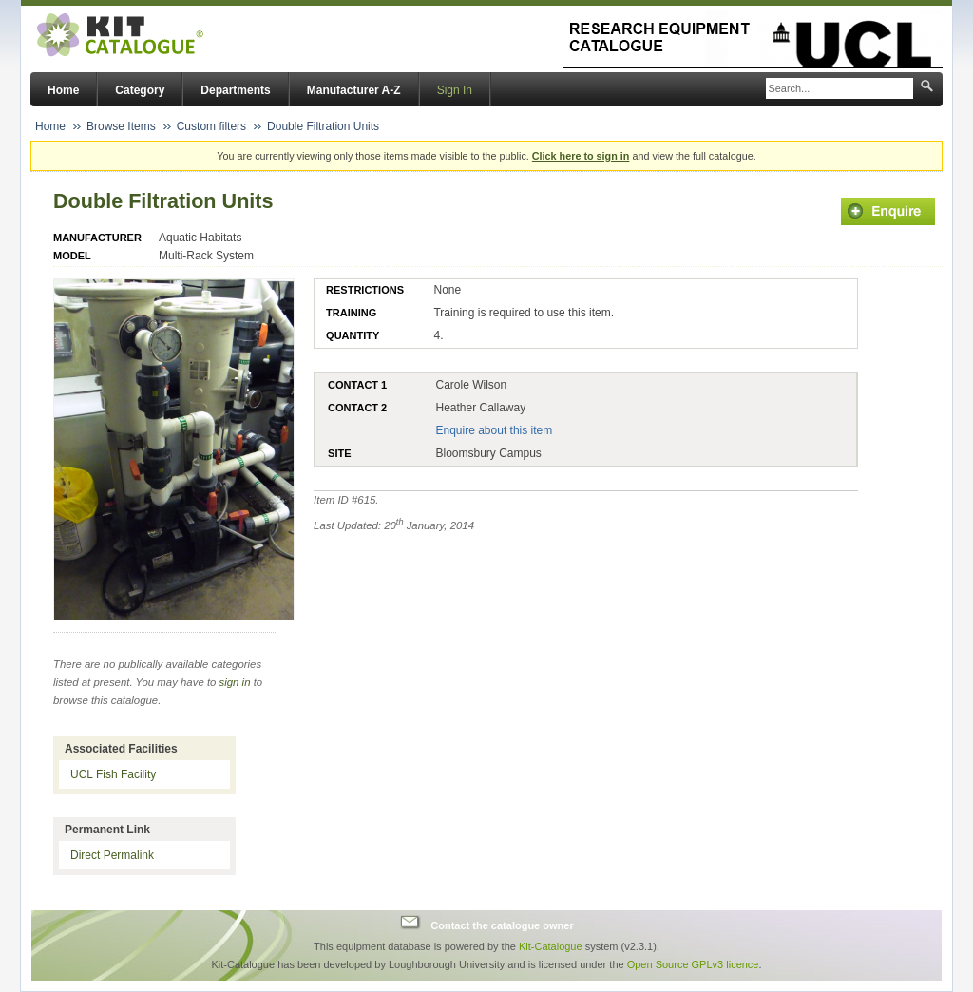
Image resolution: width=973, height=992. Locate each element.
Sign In (454, 90)
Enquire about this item (493, 430)
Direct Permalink (112, 855)
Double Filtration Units (323, 126)
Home (63, 90)
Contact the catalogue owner (501, 924)
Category (139, 90)
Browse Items (121, 126)
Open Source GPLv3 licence (693, 964)
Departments (235, 90)
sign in (235, 682)
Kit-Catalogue (550, 946)
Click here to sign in (581, 156)
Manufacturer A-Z (354, 90)
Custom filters (211, 126)
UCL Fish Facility (113, 774)
